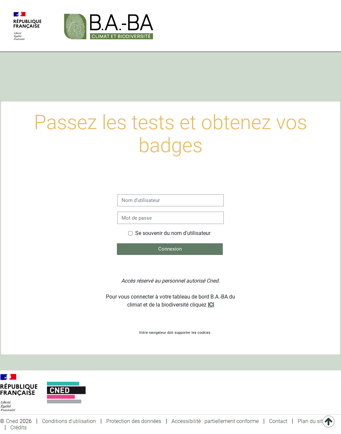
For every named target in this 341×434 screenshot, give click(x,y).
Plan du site (311, 421)
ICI (211, 305)
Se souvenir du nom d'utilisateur (172, 233)
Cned (12, 421)
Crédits (18, 427)
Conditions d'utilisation (69, 421)
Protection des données (133, 421)
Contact (278, 421)
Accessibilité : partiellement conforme (215, 421)
